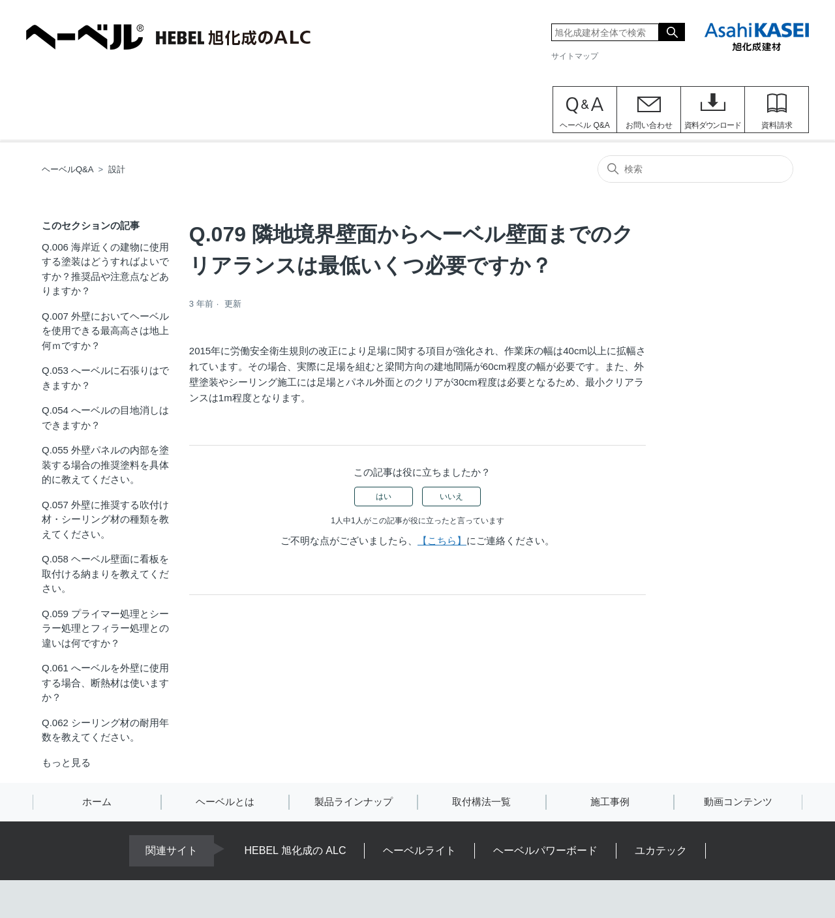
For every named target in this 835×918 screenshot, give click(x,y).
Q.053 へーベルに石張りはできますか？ (105, 378)
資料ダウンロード (712, 125)
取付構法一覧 (481, 801)
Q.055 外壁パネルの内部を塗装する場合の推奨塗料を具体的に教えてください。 (105, 464)
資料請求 (777, 125)
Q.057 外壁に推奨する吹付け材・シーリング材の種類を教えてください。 (105, 519)
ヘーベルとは (225, 801)
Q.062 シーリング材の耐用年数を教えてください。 (105, 730)
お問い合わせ (649, 125)
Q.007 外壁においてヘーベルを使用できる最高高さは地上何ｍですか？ (105, 331)
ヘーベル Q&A (585, 125)
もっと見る (66, 762)
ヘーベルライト (419, 850)
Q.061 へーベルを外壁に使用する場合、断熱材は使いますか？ (105, 682)
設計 (116, 169)
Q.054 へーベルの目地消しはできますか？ (105, 418)
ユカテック (661, 850)
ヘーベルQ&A (67, 169)
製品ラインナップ (353, 801)
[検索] (695, 169)
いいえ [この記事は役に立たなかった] (451, 496)
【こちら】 (442, 540)
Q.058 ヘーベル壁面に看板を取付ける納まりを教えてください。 (105, 573)
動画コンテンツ (738, 801)
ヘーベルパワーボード (545, 850)
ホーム (97, 801)
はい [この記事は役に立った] (383, 496)
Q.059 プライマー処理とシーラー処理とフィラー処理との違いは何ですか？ (105, 628)
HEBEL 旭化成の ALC (295, 850)
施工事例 (610, 801)
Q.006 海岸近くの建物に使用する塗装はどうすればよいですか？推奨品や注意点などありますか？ (105, 269)
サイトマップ (574, 56)
